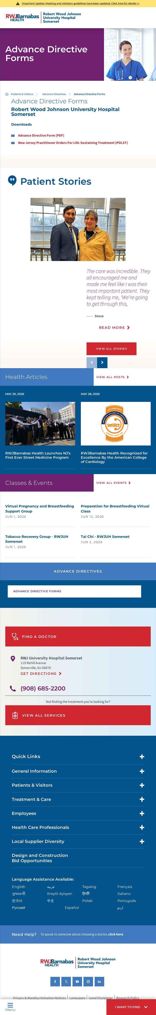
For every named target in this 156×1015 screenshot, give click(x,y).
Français (124, 886)
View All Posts (110, 377)
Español (72, 907)
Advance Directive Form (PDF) (41, 135)
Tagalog (89, 886)
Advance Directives (54, 94)
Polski (87, 901)
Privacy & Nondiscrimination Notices (39, 997)
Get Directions (39, 673)
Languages (77, 997)
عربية (51, 886)
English (18, 886)
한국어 (17, 901)
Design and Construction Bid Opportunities (40, 858)
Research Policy (127, 997)
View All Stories (111, 348)
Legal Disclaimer (101, 997)
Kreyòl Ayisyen (59, 893)
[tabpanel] (78, 229)
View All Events (111, 483)
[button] (131, 1007)
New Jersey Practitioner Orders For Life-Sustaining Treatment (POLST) (73, 142)
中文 (50, 901)
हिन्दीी (85, 893)
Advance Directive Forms (37, 591)
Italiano (124, 893)
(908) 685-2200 (43, 688)
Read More (112, 327)
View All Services (39, 715)
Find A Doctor (34, 636)
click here (115, 934)
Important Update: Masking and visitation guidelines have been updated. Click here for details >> (81, 3)
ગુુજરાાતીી (18, 893)
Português (126, 901)
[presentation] (121, 301)
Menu (10, 1007)
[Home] (43, 18)
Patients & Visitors (22, 94)
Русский (18, 907)
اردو (120, 907)
